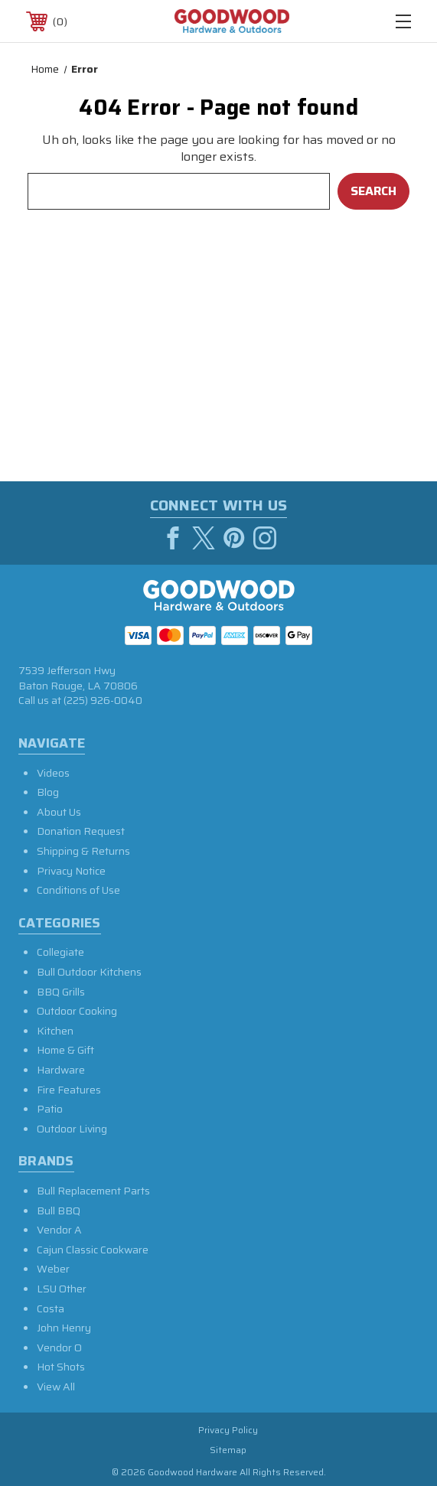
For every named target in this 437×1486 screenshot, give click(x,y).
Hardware (61, 1069)
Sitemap (228, 1449)
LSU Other (61, 1288)
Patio (50, 1108)
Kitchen (55, 1030)
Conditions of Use (78, 889)
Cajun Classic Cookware (92, 1249)
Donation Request (81, 831)
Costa (50, 1308)
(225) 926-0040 (103, 700)
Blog (48, 792)
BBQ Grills (61, 991)
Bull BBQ (58, 1210)
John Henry (64, 1327)
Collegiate (60, 951)
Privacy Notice (71, 870)
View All (56, 1386)
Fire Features (69, 1089)
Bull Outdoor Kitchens (89, 971)
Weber (53, 1268)
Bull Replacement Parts (93, 1190)
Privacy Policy (228, 1429)
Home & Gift (65, 1049)
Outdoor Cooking (77, 1010)
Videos (53, 772)
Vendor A (59, 1229)
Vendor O (59, 1347)
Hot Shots (61, 1366)
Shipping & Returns (83, 850)
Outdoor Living (72, 1128)
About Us (59, 811)
